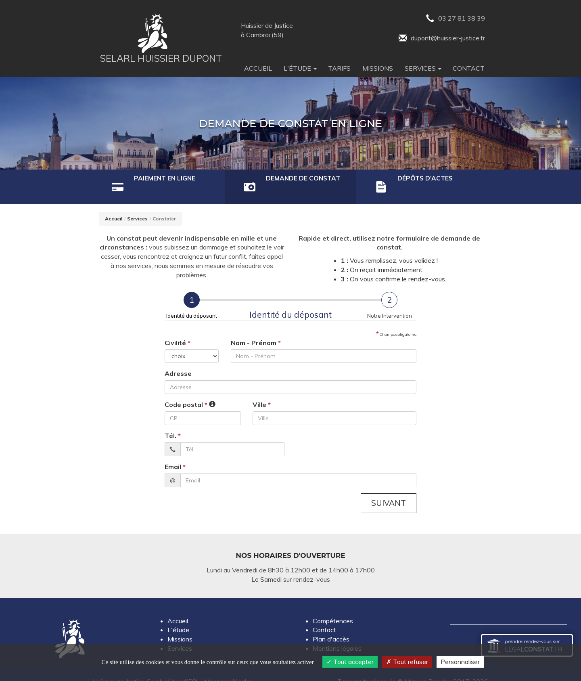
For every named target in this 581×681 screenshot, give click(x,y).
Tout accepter (350, 662)
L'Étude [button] (300, 68)
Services (137, 206)
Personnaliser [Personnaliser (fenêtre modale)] (460, 662)
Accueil (258, 68)
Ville (262, 392)
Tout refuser (407, 662)
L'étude (178, 617)
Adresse (178, 360)
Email (175, 453)
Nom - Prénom (256, 329)
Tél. (173, 422)
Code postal (186, 392)
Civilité (177, 329)
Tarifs (339, 68)
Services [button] (423, 68)
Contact (469, 68)
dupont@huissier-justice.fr (442, 38)
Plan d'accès (331, 626)
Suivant (388, 490)
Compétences (333, 607)
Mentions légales (337, 635)
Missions (377, 68)
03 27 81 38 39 (455, 18)
